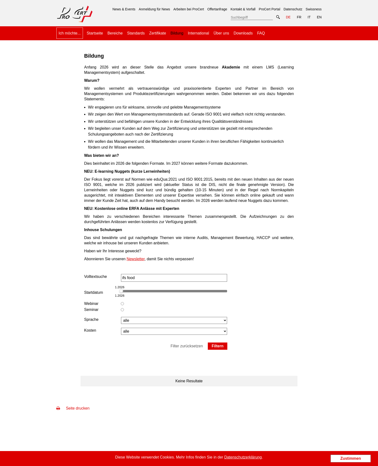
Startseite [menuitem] (95, 33)
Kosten (90, 330)
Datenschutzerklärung (243, 457)
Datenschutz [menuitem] (293, 9)
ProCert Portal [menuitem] (269, 9)
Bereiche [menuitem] (115, 33)
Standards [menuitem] (136, 33)
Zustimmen (350, 458)
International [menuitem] (198, 33)
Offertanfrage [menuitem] (217, 9)
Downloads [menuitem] (243, 33)
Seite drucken (72, 408)
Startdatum (93, 292)
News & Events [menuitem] (124, 9)
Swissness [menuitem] (314, 9)
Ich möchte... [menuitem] (70, 33)
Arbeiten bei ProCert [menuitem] (188, 9)
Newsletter (136, 259)
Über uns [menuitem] (221, 33)
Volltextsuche (95, 276)
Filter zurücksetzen (186, 346)
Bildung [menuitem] (176, 31)
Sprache (91, 319)
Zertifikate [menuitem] (157, 33)
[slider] (121, 291)
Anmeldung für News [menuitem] (154, 9)
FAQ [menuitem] (261, 33)
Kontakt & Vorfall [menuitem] (243, 9)
